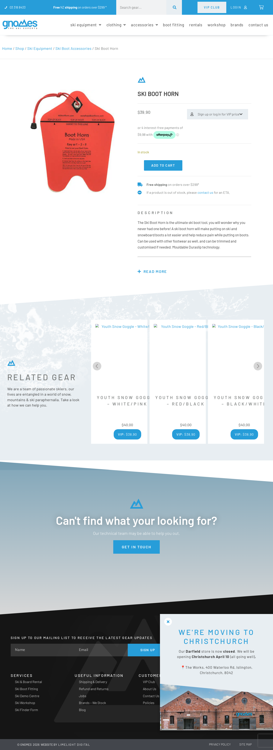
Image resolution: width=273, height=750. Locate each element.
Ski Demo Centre (27, 696)
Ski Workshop (25, 703)
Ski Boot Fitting (26, 689)
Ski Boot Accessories (73, 48)
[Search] (174, 7)
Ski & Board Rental (28, 682)
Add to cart (163, 165)
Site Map (245, 744)
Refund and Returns (94, 689)
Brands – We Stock (92, 703)
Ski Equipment (39, 48)
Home (7, 48)
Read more (155, 271)
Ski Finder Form (26, 710)
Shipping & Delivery (93, 682)
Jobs (82, 696)
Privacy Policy (220, 744)
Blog (82, 710)
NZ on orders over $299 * (80, 7)
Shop (19, 48)
